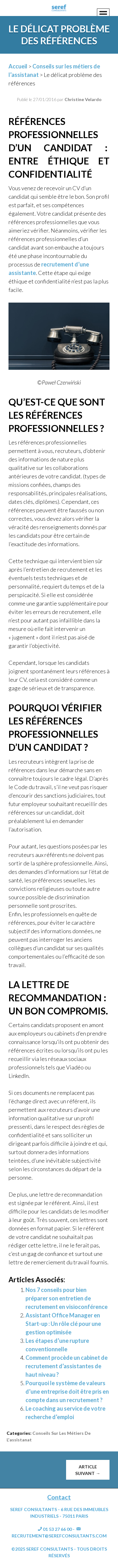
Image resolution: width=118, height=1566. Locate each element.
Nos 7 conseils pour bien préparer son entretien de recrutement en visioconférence (66, 1298)
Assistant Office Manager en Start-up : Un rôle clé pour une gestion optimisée (63, 1324)
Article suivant (87, 1470)
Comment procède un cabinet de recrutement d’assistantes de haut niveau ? (66, 1366)
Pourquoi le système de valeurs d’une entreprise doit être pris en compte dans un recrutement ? (67, 1391)
